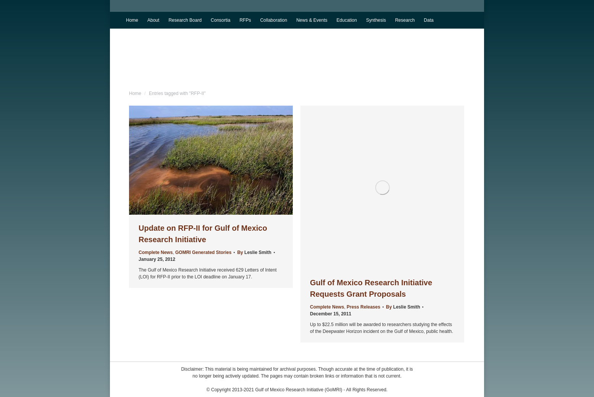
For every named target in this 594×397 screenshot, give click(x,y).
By (254, 252)
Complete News (156, 252)
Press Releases (363, 307)
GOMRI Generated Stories (203, 252)
